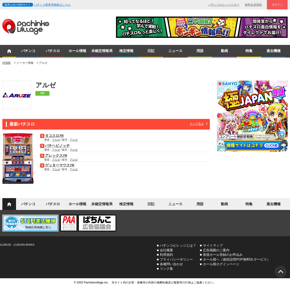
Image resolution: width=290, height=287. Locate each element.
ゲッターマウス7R (59, 165)
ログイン (277, 4)
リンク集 (166, 268)
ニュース (175, 51)
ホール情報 (77, 51)
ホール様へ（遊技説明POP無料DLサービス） (236, 259)
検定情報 (126, 51)
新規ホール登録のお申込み (223, 255)
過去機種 (273, 51)
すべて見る (197, 124)
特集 (249, 51)
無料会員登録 (253, 4)
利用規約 (166, 255)
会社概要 (166, 250)
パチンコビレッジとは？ (224, 4)
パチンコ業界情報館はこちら (52, 4)
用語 (199, 51)
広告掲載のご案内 (216, 250)
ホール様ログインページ (221, 264)
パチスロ (53, 51)
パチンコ (28, 51)
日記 (150, 51)
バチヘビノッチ (57, 146)
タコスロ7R (54, 136)
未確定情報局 (101, 51)
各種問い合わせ (171, 264)
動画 (224, 51)
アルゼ (56, 139)
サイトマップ (213, 245)
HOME (6, 63)
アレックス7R (56, 155)
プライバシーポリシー (176, 259)
